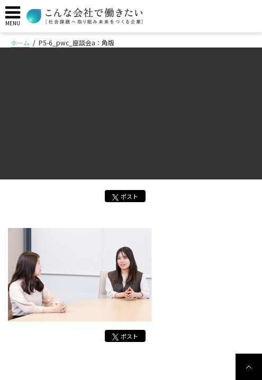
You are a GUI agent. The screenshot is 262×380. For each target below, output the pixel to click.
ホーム (20, 42)
